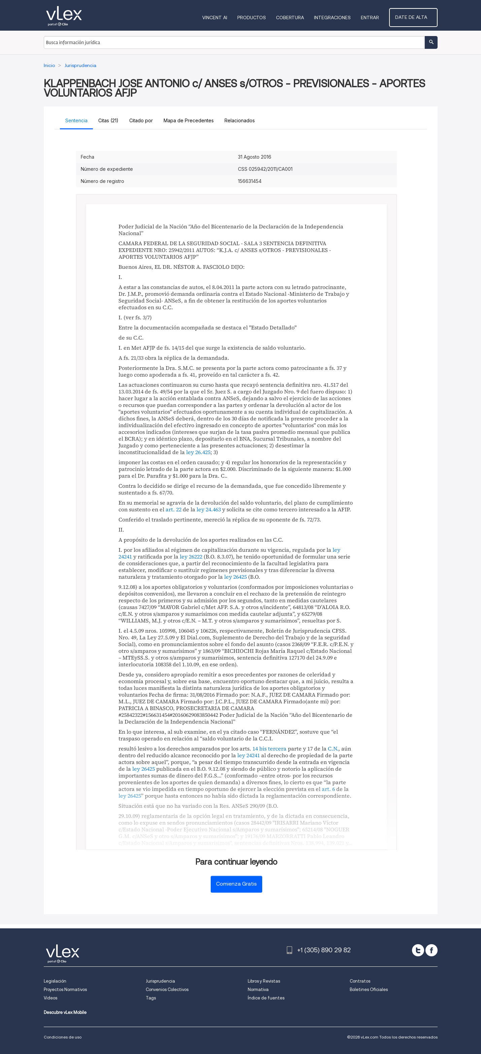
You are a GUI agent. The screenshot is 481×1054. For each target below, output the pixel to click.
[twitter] (418, 950)
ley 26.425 (198, 452)
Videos (50, 997)
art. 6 (328, 789)
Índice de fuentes (266, 997)
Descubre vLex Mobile (65, 1012)
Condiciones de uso (62, 1037)
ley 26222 (191, 556)
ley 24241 (248, 755)
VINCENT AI (221, 17)
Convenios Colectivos (167, 989)
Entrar (377, 17)
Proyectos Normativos (65, 989)
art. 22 (173, 509)
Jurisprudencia (160, 981)
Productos (258, 17)
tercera (277, 748)
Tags (151, 997)
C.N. (333, 748)
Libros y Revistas (264, 981)
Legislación (55, 981)
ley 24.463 (209, 509)
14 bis (259, 748)
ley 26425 (235, 576)
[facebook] (431, 950)
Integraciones (339, 17)
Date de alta (417, 17)
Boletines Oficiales (369, 989)
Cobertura (297, 17)
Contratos (360, 981)
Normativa (258, 989)
